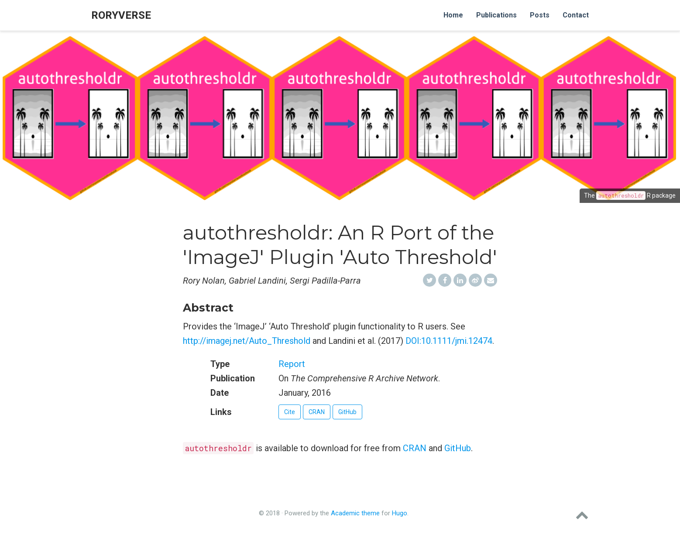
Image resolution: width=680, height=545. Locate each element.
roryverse (121, 15)
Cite (289, 411)
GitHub (347, 411)
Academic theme (355, 513)
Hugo (399, 513)
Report (291, 364)
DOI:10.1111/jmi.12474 (448, 341)
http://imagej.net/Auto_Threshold (246, 341)
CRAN (317, 411)
